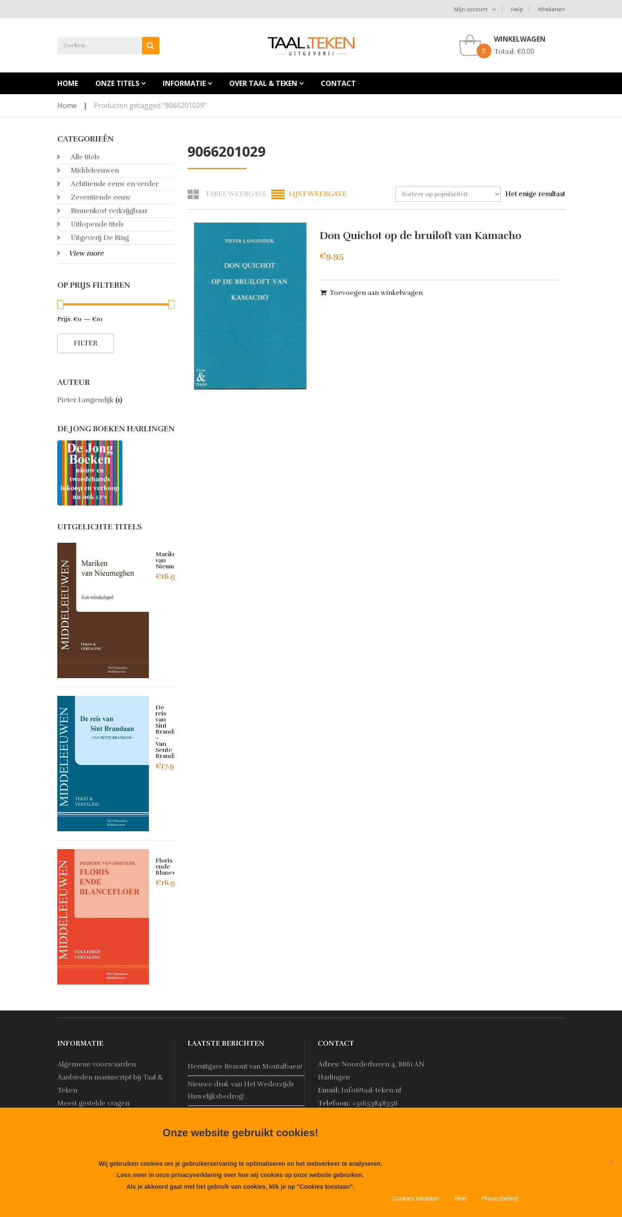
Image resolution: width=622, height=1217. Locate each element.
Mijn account (470, 9)
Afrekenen (551, 9)
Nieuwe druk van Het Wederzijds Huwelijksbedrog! (241, 1090)
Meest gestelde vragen (93, 1103)
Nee (460, 1198)
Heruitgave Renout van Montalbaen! (245, 1066)
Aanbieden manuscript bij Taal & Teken (110, 1084)
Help (517, 9)
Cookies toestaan (415, 1198)
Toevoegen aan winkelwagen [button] (376, 293)
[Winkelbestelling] (448, 194)
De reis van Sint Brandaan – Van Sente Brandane (169, 732)
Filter (86, 343)
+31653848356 (375, 1103)
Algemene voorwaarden (96, 1064)
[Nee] (611, 1162)
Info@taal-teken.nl (371, 1090)
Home (67, 105)
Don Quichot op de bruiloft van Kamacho (420, 235)
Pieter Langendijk (85, 400)
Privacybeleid (500, 1198)
